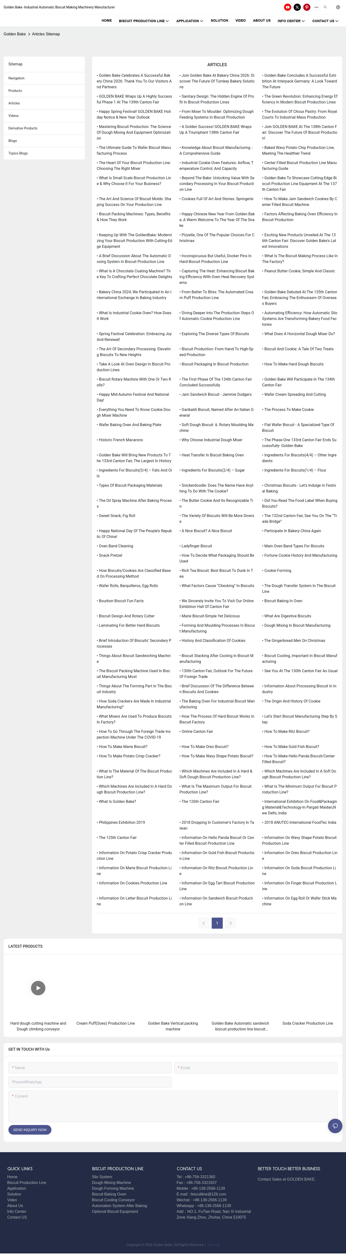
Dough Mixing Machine (111, 1183)
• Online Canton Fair (196, 731)
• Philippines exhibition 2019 (121, 822)
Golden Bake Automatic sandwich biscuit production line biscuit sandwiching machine (240, 1026)
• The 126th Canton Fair (199, 801)
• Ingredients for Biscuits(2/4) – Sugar (212, 470)
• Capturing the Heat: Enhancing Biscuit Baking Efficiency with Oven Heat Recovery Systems (216, 277)
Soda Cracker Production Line (307, 1023)
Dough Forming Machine (113, 1188)
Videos (13, 116)
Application (16, 1188)
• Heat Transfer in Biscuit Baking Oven (211, 455)
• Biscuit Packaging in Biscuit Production (214, 364)
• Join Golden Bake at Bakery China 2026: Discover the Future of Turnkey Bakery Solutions (217, 81)
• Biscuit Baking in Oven (282, 601)
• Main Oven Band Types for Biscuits (293, 546)
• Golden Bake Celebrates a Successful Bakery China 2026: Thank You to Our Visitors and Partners (134, 81)
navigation (16, 78)
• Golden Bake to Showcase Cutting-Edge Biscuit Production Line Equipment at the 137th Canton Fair (299, 184)
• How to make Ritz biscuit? (285, 731)
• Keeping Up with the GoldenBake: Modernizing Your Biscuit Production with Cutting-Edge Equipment (134, 241)
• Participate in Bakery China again (291, 531)
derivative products (22, 128)
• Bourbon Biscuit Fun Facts (120, 601)
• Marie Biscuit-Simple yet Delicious (209, 616)
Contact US (17, 1217)
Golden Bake (15, 34)
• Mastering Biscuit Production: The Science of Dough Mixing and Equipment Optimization (134, 132)
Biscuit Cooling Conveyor (113, 1200)
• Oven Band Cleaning (115, 546)
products (15, 91)
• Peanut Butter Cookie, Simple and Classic (298, 271)
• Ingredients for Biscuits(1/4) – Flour (294, 470)
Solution (14, 1194)
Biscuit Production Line (26, 1183)
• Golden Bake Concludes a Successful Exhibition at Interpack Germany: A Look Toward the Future (299, 81)
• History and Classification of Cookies (212, 640)
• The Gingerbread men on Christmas (293, 640)
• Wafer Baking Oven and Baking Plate (129, 424)
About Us (15, 1206)
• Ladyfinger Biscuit (195, 546)
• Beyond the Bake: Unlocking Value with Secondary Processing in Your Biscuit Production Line (216, 184)
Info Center (16, 1211)
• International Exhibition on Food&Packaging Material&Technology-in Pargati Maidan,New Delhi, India (299, 807)
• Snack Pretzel (109, 555)
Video (12, 1200)
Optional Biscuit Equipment (115, 1211)
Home (12, 1177)
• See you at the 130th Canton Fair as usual (300, 671)
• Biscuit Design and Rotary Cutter (126, 616)
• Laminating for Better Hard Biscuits (128, 625)
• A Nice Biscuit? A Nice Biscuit (205, 531)
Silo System (102, 1177)
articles (14, 103)
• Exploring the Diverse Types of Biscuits (214, 334)
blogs (12, 141)
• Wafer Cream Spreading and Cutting (294, 394)
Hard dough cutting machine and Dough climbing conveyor (38, 1026)
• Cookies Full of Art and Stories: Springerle (216, 199)
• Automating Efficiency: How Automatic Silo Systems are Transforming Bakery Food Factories (299, 319)
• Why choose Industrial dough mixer (210, 440)
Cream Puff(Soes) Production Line (105, 1023)
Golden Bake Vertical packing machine (173, 1026)
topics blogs (18, 153)
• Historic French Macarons (120, 440)
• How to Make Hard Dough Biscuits (293, 364)
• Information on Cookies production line (132, 883)
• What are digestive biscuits (286, 616)
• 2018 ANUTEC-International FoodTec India (299, 822)
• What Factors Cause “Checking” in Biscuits (216, 585)
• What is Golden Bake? (116, 801)
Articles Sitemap (46, 34)
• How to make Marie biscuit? (122, 746)
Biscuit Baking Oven (109, 1194)
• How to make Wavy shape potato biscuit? (216, 756)
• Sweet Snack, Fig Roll (116, 515)
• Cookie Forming (276, 570)
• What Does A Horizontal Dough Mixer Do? (298, 334)
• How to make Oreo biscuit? (204, 746)
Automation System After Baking (119, 1206)
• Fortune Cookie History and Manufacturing (299, 555)
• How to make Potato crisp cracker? (129, 756)
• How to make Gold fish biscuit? (290, 746)
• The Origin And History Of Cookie (291, 701)
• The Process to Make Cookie (288, 409)
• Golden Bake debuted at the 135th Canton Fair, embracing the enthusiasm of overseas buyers (299, 298)
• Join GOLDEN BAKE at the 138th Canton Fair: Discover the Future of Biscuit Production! (299, 132)
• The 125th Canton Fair (117, 837)
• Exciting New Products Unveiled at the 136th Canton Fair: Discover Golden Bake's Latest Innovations (299, 241)
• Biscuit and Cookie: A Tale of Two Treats (298, 349)
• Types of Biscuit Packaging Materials (129, 485)
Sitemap (213, 1245)
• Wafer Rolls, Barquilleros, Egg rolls (127, 585)
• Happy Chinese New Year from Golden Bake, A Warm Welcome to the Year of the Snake (217, 220)
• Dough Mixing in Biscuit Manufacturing (296, 625)
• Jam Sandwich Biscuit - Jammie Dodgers (215, 394)
